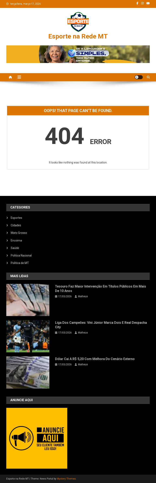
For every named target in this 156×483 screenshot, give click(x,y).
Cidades (16, 225)
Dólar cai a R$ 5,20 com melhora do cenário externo (95, 359)
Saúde (15, 248)
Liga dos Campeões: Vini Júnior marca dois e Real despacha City (101, 325)
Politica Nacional (21, 255)
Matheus (83, 296)
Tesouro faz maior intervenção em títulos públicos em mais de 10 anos (100, 288)
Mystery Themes (66, 478)
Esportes (16, 217)
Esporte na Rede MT (78, 36)
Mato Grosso (19, 232)
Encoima (16, 240)
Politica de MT (20, 263)
